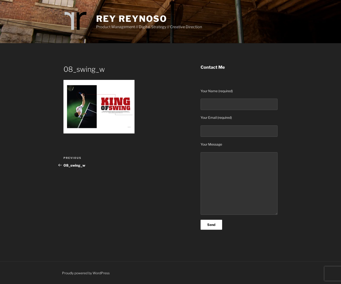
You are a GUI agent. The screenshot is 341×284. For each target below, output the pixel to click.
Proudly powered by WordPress (86, 273)
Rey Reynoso (131, 19)
